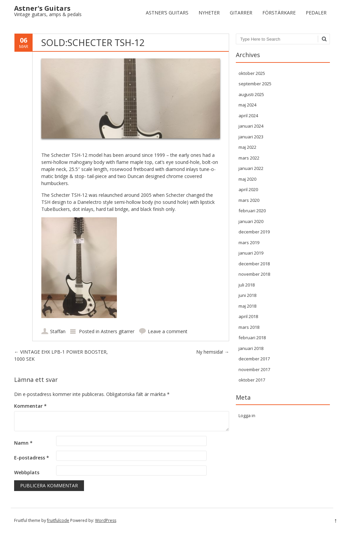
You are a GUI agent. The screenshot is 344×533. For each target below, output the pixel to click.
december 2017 (254, 359)
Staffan (58, 331)
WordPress (105, 520)
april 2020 (248, 189)
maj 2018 (247, 306)
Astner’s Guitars (167, 12)
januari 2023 (251, 137)
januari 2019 (251, 253)
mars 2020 (249, 200)
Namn (23, 443)
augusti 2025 (251, 94)
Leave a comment (167, 331)
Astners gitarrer (117, 331)
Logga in (247, 415)
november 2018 (254, 274)
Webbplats (26, 472)
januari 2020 (251, 221)
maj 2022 (247, 147)
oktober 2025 (252, 73)
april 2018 (248, 316)
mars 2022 (249, 158)
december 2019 (254, 232)
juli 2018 (247, 285)
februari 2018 (252, 338)
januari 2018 (251, 348)
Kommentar (30, 406)
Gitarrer (241, 12)
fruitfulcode (58, 520)
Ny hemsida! (212, 352)
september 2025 (255, 84)
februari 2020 (252, 211)
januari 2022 (251, 168)
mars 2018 (249, 327)
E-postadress (31, 457)
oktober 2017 (252, 380)
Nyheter (209, 12)
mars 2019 (249, 242)
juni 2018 (247, 295)
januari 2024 (251, 126)
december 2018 (254, 264)
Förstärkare (279, 12)
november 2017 (254, 369)
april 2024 (248, 116)
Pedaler (316, 12)
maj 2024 (247, 105)
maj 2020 (247, 179)
